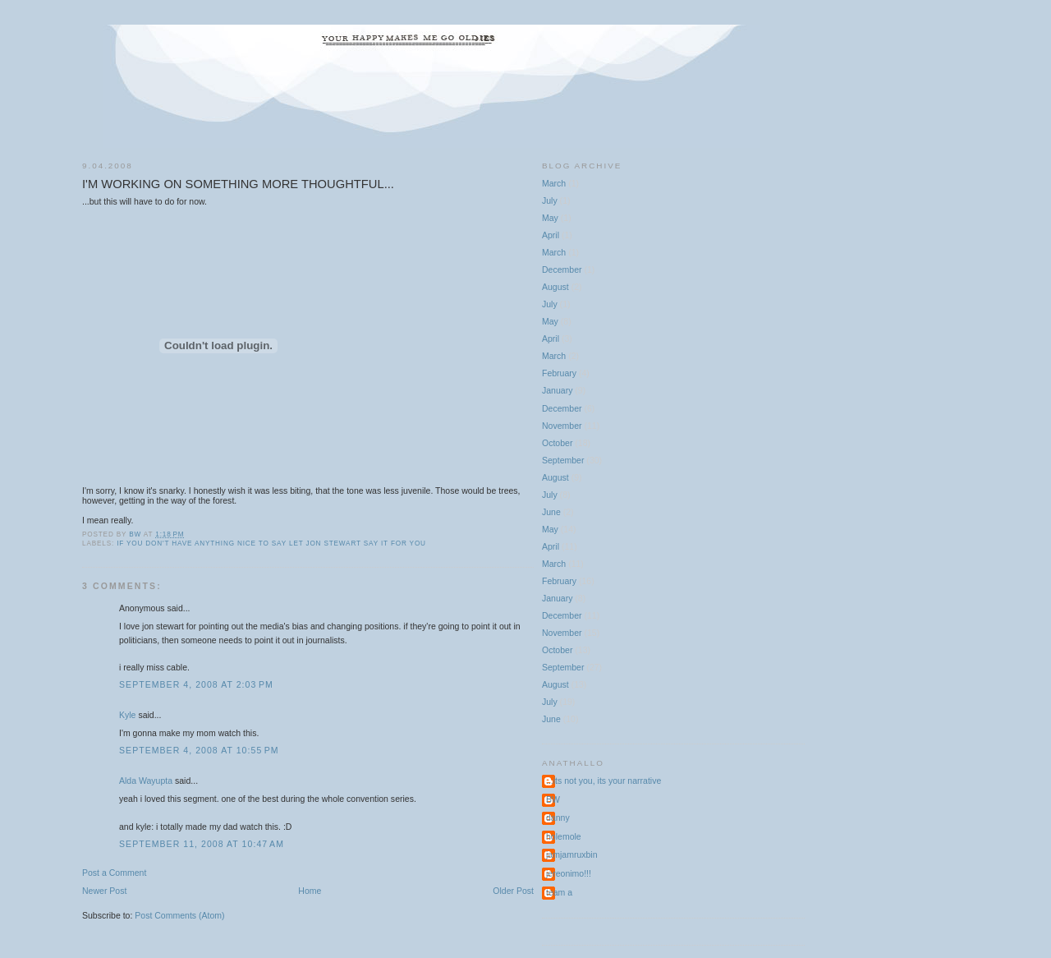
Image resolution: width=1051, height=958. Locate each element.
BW (553, 799)
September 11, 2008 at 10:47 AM (201, 844)
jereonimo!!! (568, 873)
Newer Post (104, 891)
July (550, 200)
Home (309, 891)
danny (558, 817)
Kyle (127, 715)
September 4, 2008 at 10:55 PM (199, 750)
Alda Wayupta (145, 780)
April (550, 235)
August (555, 287)
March (554, 183)
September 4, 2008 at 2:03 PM (196, 684)
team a (559, 892)
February (559, 373)
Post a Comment (114, 872)
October (557, 443)
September (563, 460)
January (557, 390)
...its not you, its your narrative (603, 780)
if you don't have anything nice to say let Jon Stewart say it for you (271, 543)
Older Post (513, 891)
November (562, 426)
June (551, 512)
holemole (563, 836)
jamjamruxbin (572, 854)
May (550, 218)
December (562, 269)
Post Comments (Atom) (179, 915)
